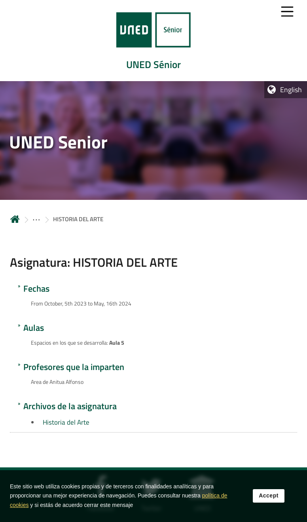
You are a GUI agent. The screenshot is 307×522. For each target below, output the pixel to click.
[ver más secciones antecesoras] (36, 219)
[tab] (153, 40)
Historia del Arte (66, 422)
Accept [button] (269, 496)
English (291, 89)
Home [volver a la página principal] (15, 219)
